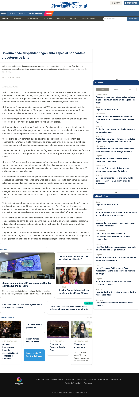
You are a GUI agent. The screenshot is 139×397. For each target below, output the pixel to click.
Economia (48, 19)
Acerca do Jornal (42, 379)
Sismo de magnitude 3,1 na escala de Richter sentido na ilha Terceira (26, 284)
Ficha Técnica (103, 379)
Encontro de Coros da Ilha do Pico (57, 347)
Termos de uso (116, 379)
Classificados (81, 379)
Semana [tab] (116, 89)
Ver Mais (89, 249)
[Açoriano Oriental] (19, 385)
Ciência (73, 19)
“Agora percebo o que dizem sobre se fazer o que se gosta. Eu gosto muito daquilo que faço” (115, 100)
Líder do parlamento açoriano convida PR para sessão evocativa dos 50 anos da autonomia (114, 181)
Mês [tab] (130, 89)
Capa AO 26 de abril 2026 (107, 109)
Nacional (18, 19)
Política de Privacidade (73, 383)
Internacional (33, 19)
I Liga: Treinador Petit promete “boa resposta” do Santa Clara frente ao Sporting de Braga (115, 271)
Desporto (61, 19)
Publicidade (70, 379)
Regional (5, 19)
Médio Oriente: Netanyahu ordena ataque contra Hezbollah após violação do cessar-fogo (115, 119)
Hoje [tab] (102, 89)
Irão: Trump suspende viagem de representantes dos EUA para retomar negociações (113, 236)
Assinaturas (88, 383)
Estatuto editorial (57, 379)
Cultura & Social (88, 19)
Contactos (92, 379)
